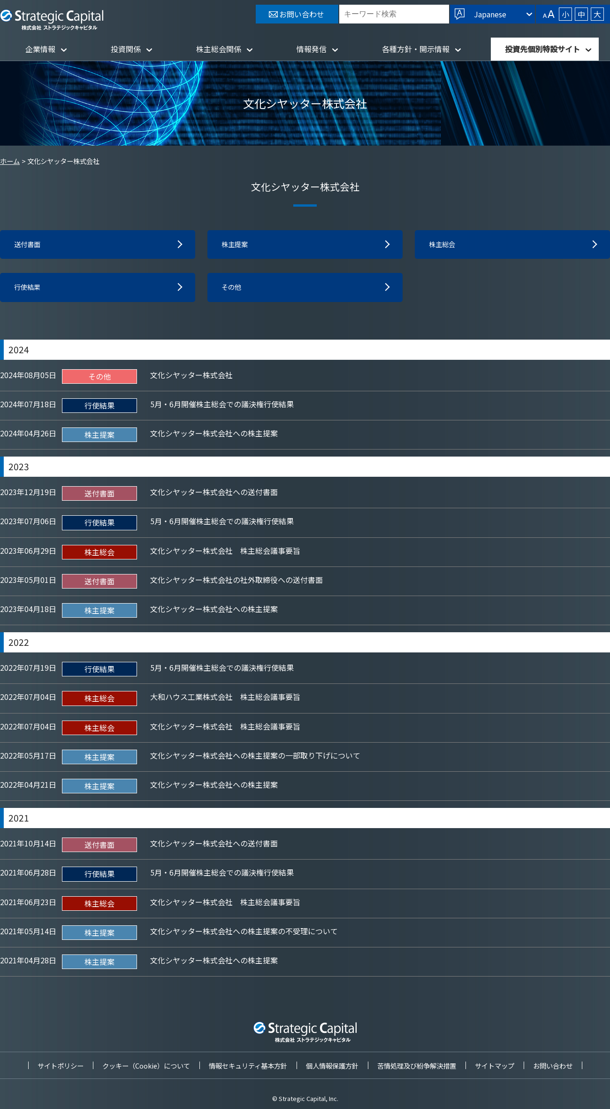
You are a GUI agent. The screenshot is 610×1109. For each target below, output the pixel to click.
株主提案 (236, 245)
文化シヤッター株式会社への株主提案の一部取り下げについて (255, 757)
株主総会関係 (218, 48)
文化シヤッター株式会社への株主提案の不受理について (244, 933)
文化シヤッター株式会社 (191, 377)
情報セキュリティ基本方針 (248, 1065)
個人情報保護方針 (332, 1065)
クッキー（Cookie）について (146, 1065)
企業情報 (40, 48)
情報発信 (312, 48)
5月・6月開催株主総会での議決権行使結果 (222, 406)
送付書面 (29, 245)
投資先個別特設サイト (542, 48)
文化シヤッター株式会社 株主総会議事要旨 (225, 552)
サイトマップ (494, 1065)
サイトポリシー (61, 1065)
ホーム (10, 161)
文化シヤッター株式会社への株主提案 (214, 435)
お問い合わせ (552, 1065)
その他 (232, 289)
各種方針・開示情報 (416, 48)
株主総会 (444, 245)
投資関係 (126, 48)
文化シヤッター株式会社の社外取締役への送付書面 (236, 582)
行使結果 (29, 289)
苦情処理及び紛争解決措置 (416, 1065)
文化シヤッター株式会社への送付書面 (214, 494)
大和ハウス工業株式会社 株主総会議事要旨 (225, 699)
